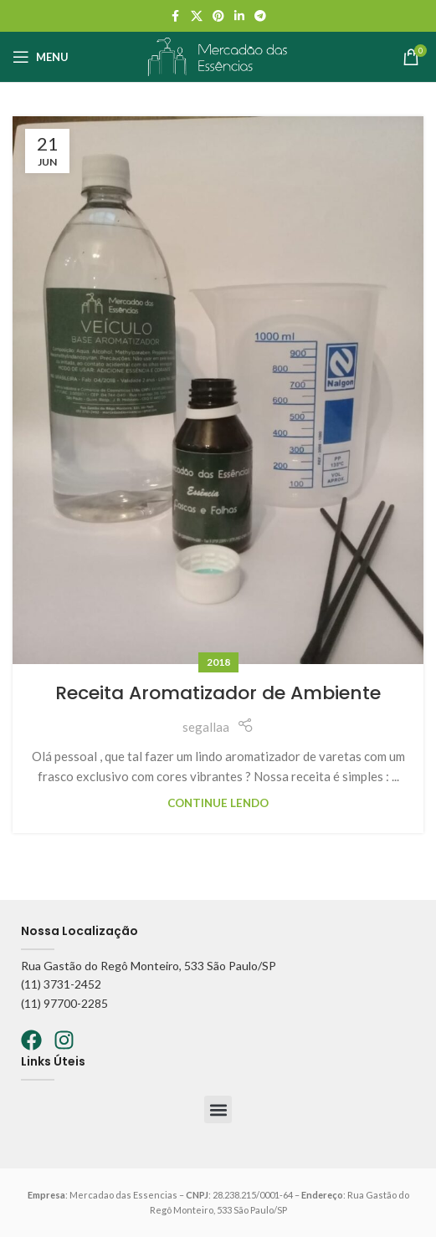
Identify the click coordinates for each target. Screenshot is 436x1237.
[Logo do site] (217, 55)
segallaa (205, 726)
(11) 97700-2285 (64, 1003)
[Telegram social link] (260, 16)
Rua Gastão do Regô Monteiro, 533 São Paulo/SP (148, 965)
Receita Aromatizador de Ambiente (218, 693)
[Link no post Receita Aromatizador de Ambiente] (218, 390)
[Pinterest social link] (218, 16)
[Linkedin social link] (239, 16)
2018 (218, 662)
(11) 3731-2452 (61, 984)
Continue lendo (218, 803)
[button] (218, 1109)
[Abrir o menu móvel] (40, 57)
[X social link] (197, 16)
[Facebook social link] (176, 16)
